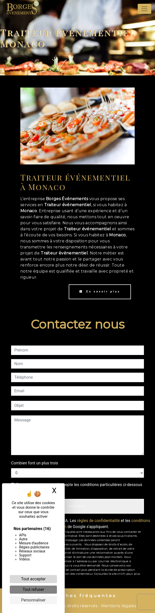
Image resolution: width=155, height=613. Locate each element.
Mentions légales (118, 605)
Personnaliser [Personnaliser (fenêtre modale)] (33, 600)
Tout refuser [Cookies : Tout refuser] (33, 589)
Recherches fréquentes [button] (77, 595)
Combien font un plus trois (34, 463)
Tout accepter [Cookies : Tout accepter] (33, 579)
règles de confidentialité (98, 520)
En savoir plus (99, 291)
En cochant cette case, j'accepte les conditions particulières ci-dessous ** (79, 487)
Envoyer (77, 506)
